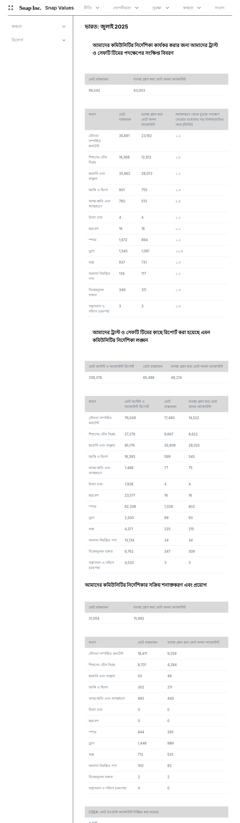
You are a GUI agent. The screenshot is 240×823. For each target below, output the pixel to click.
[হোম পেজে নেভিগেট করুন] (30, 8)
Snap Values (59, 8)
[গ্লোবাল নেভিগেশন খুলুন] (11, 8)
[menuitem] (38, 26)
